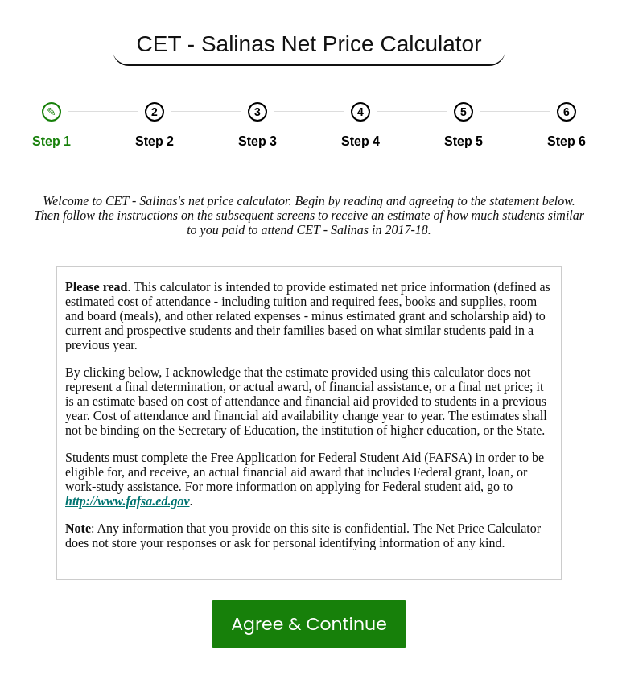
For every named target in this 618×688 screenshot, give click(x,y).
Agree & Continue (309, 624)
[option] (51, 125)
